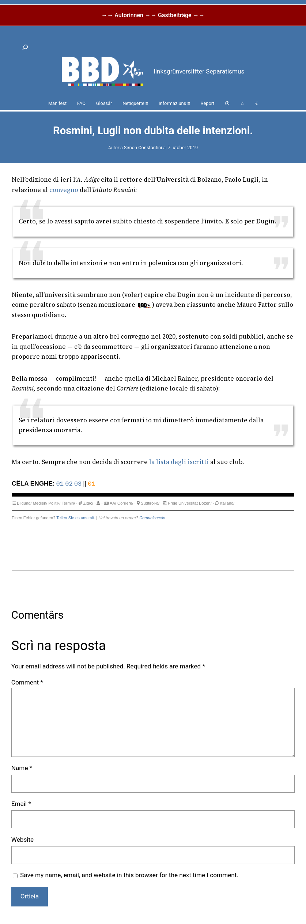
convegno (63, 189)
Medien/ (40, 503)
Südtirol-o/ (150, 503)
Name (21, 768)
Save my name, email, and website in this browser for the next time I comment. (129, 875)
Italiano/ (227, 503)
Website (22, 839)
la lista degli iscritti (179, 461)
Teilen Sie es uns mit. (75, 518)
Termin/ (68, 503)
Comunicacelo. (152, 518)
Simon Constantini (143, 147)
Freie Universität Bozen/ (189, 503)
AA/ (113, 503)
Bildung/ (24, 503)
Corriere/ (125, 503)
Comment (27, 682)
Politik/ (55, 503)
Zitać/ (88, 503)
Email (21, 803)
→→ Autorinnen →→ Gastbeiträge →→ (152, 15)
